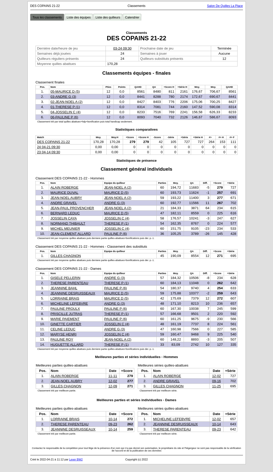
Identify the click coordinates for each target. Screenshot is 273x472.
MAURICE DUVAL (64, 193)
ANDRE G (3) (114, 203)
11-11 (112, 376)
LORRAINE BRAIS (64, 298)
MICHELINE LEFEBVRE (69, 303)
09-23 (112, 424)
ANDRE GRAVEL (63, 203)
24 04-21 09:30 (48, 147)
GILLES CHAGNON (65, 256)
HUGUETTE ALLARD (66, 344)
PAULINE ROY (61, 339)
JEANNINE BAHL (63, 288)
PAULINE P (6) (115, 234)
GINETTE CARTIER (65, 324)
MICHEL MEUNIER (65, 228)
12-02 (112, 381)
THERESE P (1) (116, 223)
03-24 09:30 (122, 48)
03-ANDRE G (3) (63, 97)
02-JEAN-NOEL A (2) (67, 102)
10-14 (112, 419)
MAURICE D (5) (116, 193)
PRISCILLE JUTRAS (66, 314)
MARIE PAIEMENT (64, 319)
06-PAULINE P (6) (64, 117)
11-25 (216, 386)
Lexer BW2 (76, 459)
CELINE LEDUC (62, 329)
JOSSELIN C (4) (116, 218)
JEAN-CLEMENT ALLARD (70, 234)
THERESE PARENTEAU (69, 283)
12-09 (112, 386)
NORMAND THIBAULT (67, 223)
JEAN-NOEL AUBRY (66, 198)
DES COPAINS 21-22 (53, 142)
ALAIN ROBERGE (64, 187)
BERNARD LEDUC (65, 213)
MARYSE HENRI (63, 334)
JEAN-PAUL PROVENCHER (72, 208)
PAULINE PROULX (65, 309)
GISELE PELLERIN (65, 278)
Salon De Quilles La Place (225, 6)
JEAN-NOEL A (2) (117, 187)
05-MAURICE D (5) (65, 91)
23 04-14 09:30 (48, 152)
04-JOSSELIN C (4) (66, 112)
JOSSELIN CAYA (63, 218)
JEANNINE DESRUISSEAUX (72, 293)
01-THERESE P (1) (65, 107)
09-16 (216, 381)
